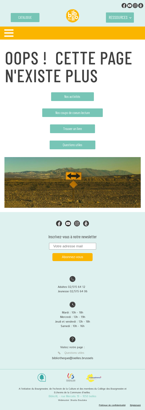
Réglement (135, 405)
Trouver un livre (72, 128)
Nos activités (72, 96)
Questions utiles (72, 145)
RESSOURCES (118, 17)
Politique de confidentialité (112, 405)
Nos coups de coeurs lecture (72, 112)
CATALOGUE (25, 17)
